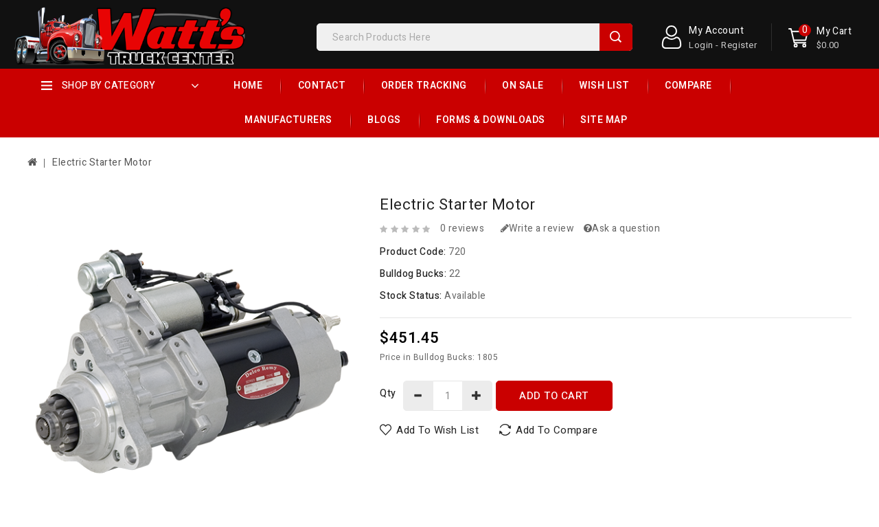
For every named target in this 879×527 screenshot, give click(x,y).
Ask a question (622, 228)
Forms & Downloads (490, 120)
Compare (688, 85)
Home (247, 85)
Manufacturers (288, 120)
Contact (322, 85)
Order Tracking (424, 85)
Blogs (384, 120)
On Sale (523, 85)
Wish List (604, 85)
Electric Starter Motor (102, 162)
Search (616, 37)
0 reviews (462, 228)
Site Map (603, 120)
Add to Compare (556, 430)
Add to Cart (554, 395)
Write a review (538, 228)
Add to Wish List (437, 430)
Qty (388, 393)
